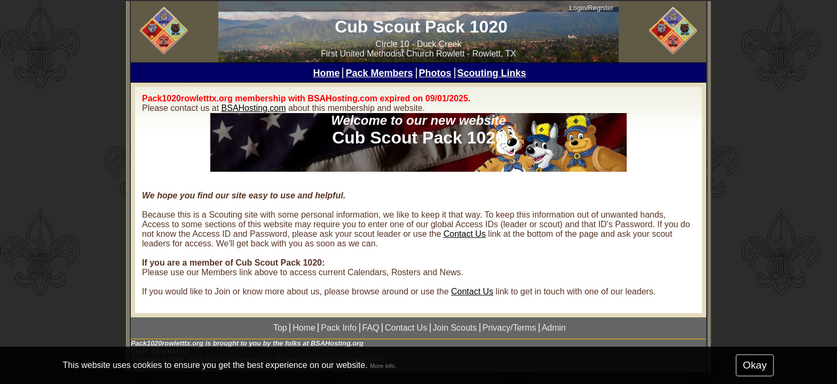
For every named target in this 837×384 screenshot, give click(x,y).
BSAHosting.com (254, 108)
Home (326, 73)
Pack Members (379, 73)
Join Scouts (455, 327)
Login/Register (591, 8)
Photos (435, 73)
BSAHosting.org (337, 343)
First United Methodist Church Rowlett (392, 53)
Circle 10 (392, 44)
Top (280, 327)
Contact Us (465, 233)
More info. (383, 366)
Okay (755, 365)
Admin (554, 327)
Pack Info (339, 327)
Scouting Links (491, 73)
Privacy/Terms (509, 327)
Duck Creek (439, 44)
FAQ (371, 327)
